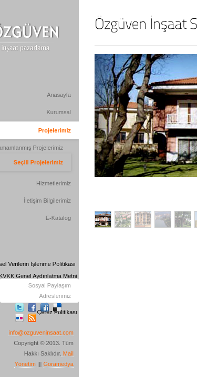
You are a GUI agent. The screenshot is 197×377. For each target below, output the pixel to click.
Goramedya (59, 364)
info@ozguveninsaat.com (41, 332)
